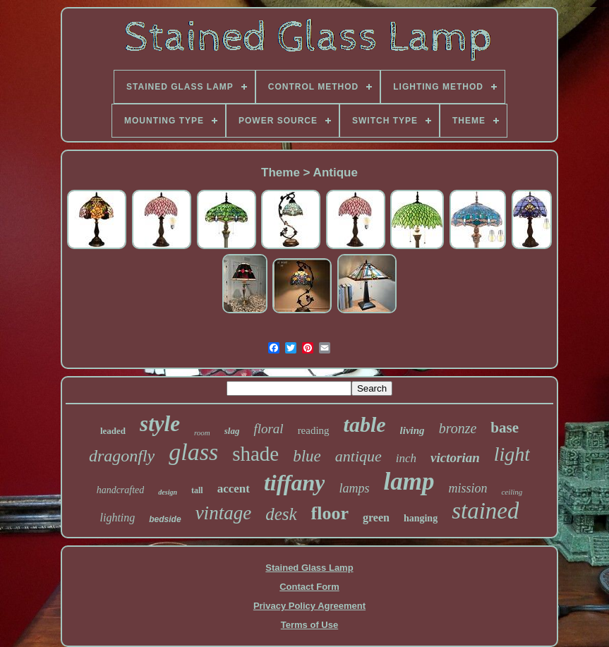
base (504, 427)
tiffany (294, 482)
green (376, 518)
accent (233, 488)
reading (314, 430)
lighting (117, 518)
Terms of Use (309, 624)
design (167, 492)
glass (193, 452)
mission (467, 488)
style (160, 423)
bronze (458, 428)
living (412, 430)
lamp (408, 481)
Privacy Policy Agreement (309, 605)
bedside (165, 519)
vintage (223, 513)
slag (232, 430)
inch (406, 458)
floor (330, 513)
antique (358, 456)
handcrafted (121, 490)
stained (485, 511)
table (365, 424)
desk (280, 514)
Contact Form (309, 586)
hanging (421, 518)
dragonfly (122, 456)
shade (255, 453)
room (202, 432)
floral (268, 428)
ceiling (511, 492)
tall (197, 490)
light (512, 454)
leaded (113, 430)
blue (307, 456)
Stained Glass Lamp (309, 567)
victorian (455, 457)
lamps (354, 488)
